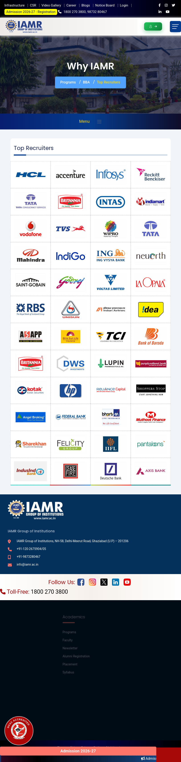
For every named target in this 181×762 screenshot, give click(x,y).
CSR (33, 5)
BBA (86, 82)
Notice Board (105, 5)
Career (71, 5)
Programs (68, 82)
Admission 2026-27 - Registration (30, 12)
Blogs (85, 5)
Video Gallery (51, 5)
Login (124, 5)
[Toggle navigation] (175, 26)
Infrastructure (14, 5)
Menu (84, 121)
